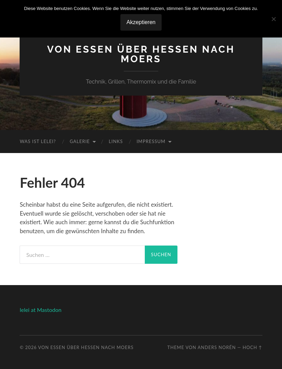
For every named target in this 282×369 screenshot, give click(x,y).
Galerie (80, 141)
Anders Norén (217, 347)
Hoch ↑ (252, 347)
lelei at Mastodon (40, 309)
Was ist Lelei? (38, 141)
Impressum (151, 141)
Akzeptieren (141, 22)
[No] (273, 18)
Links (116, 141)
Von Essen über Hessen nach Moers (141, 54)
